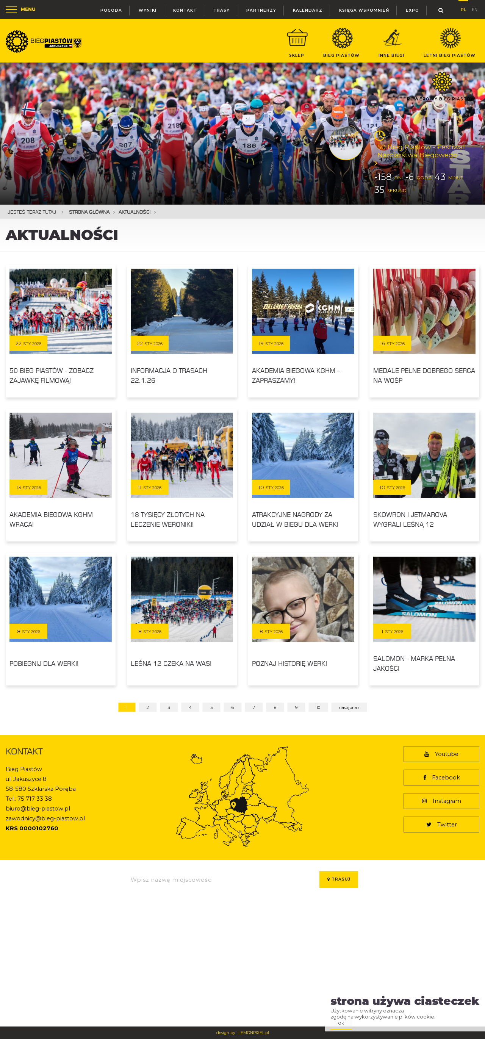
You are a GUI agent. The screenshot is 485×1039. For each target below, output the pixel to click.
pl (463, 8)
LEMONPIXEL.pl (253, 1032)
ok (341, 1023)
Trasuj (338, 879)
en (474, 9)
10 (318, 707)
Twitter (441, 824)
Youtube (441, 754)
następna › (349, 707)
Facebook (441, 777)
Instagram (441, 801)
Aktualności (134, 212)
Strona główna (89, 212)
